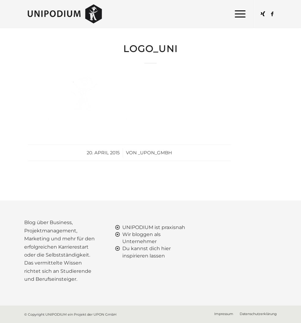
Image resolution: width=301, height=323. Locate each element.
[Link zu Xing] (263, 13)
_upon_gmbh (155, 153)
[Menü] (237, 14)
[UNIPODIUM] (65, 14)
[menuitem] (237, 14)
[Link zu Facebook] (272, 13)
